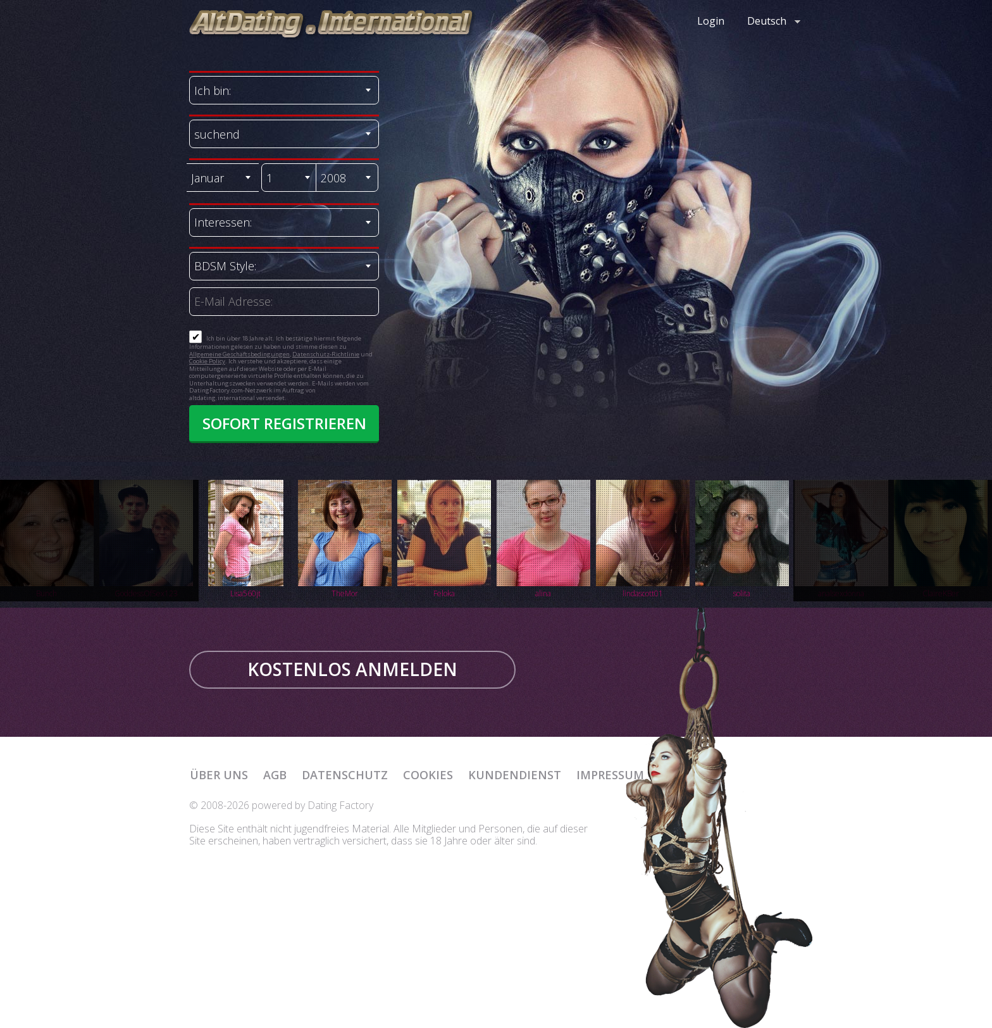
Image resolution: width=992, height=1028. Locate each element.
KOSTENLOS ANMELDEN (352, 669)
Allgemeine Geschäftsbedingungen (239, 354)
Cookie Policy (207, 361)
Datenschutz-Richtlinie (325, 354)
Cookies (428, 774)
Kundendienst (514, 774)
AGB (275, 774)
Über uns (219, 774)
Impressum (610, 774)
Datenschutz (345, 774)
